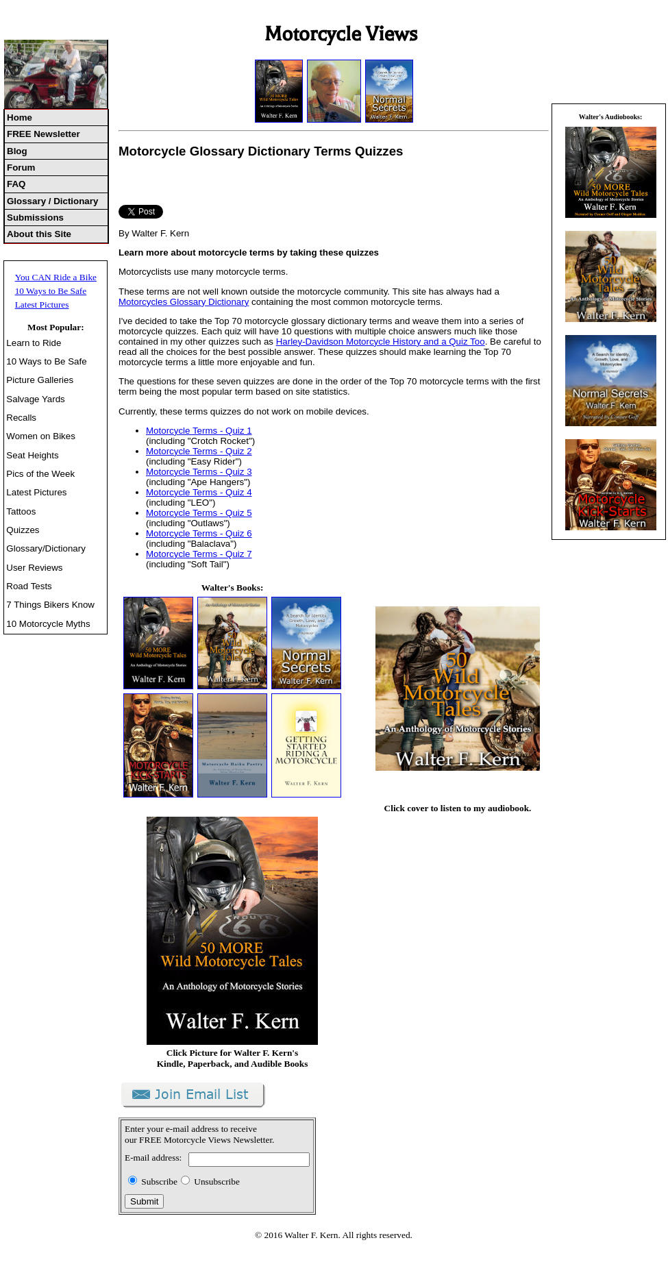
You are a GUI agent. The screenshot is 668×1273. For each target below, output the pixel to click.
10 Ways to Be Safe (51, 291)
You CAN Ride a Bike (56, 277)
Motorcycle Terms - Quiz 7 (199, 554)
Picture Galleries (39, 380)
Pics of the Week (40, 474)
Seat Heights (32, 455)
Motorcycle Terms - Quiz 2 (199, 451)
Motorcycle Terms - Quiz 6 (199, 533)
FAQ (16, 184)
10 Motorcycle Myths (48, 624)
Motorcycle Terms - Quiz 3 (199, 472)
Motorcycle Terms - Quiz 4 (199, 492)
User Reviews (34, 568)
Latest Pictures (42, 304)
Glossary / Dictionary (52, 201)
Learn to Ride (33, 343)
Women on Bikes (40, 436)
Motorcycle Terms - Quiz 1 (199, 430)
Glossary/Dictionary (46, 548)
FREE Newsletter (43, 134)
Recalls (21, 417)
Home (19, 117)
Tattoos (21, 511)
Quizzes (22, 530)
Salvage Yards (35, 399)
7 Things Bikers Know (50, 605)
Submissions (35, 217)
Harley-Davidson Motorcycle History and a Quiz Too (380, 341)
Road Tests (28, 586)
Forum (21, 167)
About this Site (39, 234)
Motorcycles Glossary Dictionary (184, 302)
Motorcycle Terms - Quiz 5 (199, 513)
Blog (17, 151)
